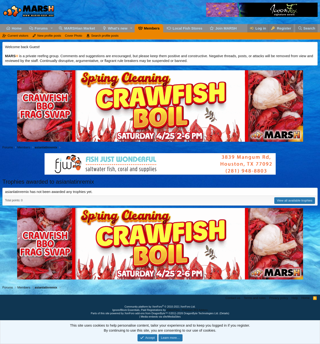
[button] (51, 28)
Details (224, 313)
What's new (117, 28)
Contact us (232, 298)
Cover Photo (73, 35)
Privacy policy (278, 298)
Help (295, 298)
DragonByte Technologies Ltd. (201, 313)
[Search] (306, 28)
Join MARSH (226, 28)
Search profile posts (105, 35)
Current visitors (18, 35)
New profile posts (49, 35)
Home (17, 28)
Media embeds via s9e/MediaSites (161, 316)
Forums (41, 28)
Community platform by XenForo (160, 306)
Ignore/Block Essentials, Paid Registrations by (160, 310)
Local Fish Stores (187, 28)
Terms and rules (255, 298)
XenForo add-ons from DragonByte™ (146, 313)
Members (152, 28)
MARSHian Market (79, 28)
